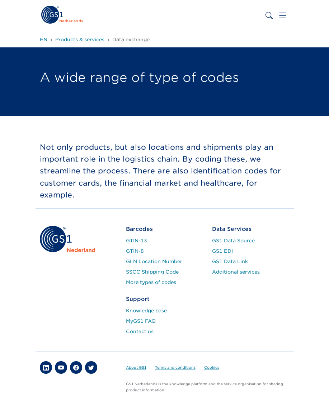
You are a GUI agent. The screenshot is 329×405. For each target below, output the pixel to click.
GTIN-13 (136, 240)
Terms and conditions (175, 367)
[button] (46, 367)
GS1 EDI (222, 251)
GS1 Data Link (230, 261)
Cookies (211, 367)
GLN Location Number (154, 261)
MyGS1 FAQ (141, 321)
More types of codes (151, 282)
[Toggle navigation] (283, 15)
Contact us (140, 331)
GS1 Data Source (233, 240)
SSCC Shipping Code (152, 272)
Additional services (236, 272)
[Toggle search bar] (269, 15)
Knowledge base (146, 310)
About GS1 (136, 367)
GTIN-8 (135, 251)
